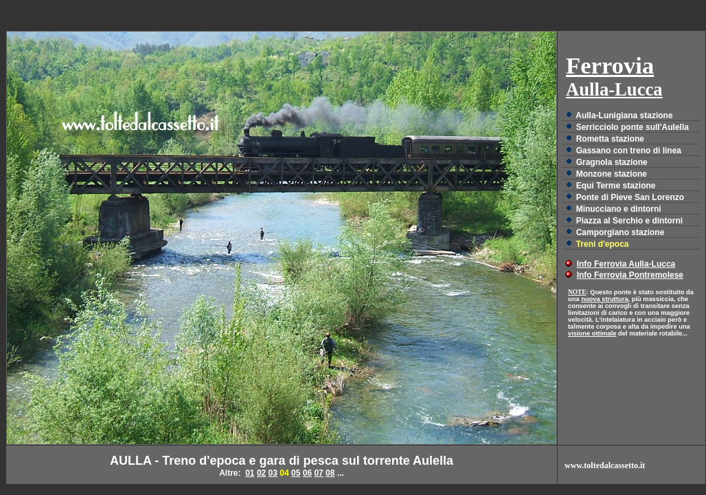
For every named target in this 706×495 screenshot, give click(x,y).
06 (307, 473)
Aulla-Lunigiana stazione (624, 115)
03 (273, 473)
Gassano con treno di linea (628, 150)
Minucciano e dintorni (618, 209)
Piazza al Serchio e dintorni (629, 221)
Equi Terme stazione (616, 185)
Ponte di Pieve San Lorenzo (630, 197)
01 (249, 473)
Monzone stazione (611, 174)
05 (295, 473)
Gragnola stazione (612, 162)
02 (261, 473)
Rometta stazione (610, 139)
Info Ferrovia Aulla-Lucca (626, 264)
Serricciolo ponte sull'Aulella (632, 127)
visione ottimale (592, 333)
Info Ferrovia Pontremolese (630, 275)
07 (318, 473)
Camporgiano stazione (620, 232)
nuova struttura (604, 299)
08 (330, 473)
